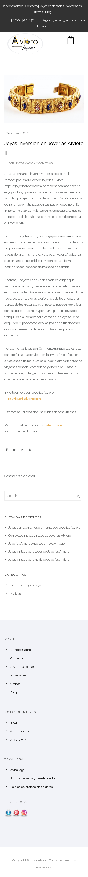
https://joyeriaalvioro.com (22, 398)
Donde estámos (12, 6)
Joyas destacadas (52, 6)
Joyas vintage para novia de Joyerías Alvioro (38, 559)
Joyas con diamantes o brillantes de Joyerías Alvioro (44, 527)
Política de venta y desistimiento (32, 778)
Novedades (74, 6)
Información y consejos (34, 163)
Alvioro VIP (18, 739)
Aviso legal (18, 770)
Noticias (15, 593)
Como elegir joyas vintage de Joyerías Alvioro (39, 535)
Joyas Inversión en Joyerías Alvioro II (44, 148)
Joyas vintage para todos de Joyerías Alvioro (38, 551)
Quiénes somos (20, 731)
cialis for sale (53, 425)
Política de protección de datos (31, 787)
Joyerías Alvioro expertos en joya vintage (36, 543)
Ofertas (38, 12)
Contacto (31, 6)
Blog (48, 12)
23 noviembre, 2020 (16, 133)
